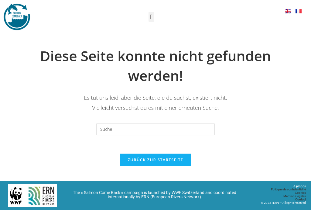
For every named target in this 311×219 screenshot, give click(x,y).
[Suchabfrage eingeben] (155, 129)
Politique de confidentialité (288, 189)
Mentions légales (294, 196)
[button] (151, 17)
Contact (300, 199)
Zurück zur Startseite (155, 159)
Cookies (300, 192)
